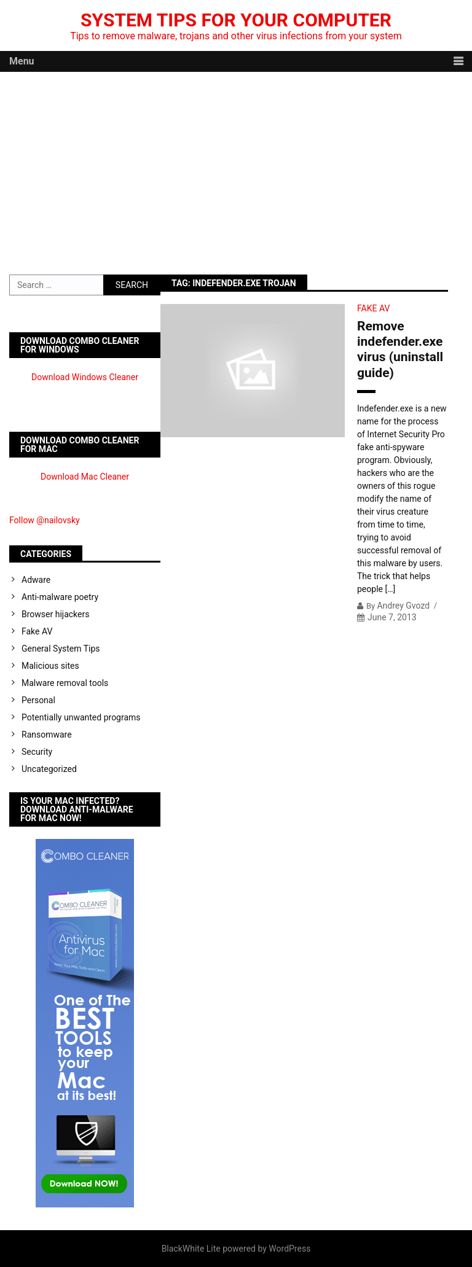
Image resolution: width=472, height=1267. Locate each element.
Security (37, 752)
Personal (38, 700)
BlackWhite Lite (191, 1248)
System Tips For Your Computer (236, 20)
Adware (36, 580)
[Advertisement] (236, 164)
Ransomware (47, 734)
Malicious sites (50, 666)
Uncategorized (49, 769)
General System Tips (61, 648)
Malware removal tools (65, 683)
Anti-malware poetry (60, 597)
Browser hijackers (55, 614)
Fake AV (373, 308)
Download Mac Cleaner (85, 476)
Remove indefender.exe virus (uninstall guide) (400, 349)
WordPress (289, 1248)
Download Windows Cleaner (84, 377)
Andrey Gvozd (403, 605)
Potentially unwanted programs (81, 717)
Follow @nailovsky (44, 520)
